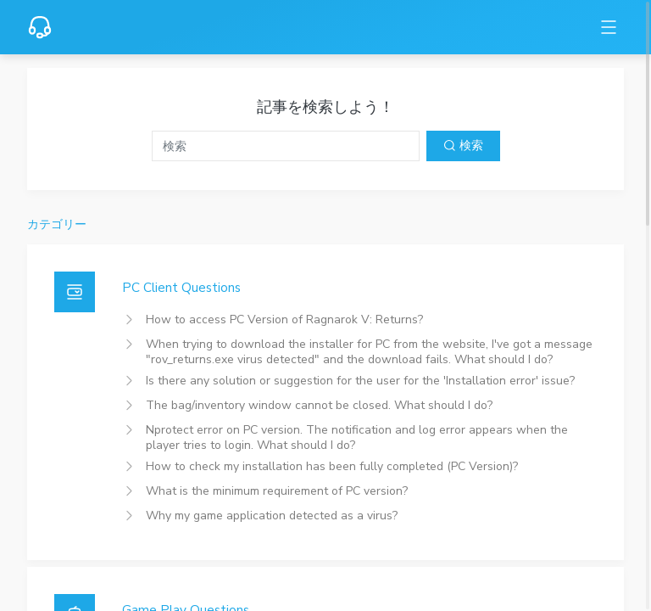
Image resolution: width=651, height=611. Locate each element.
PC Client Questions (181, 287)
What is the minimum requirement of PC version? (277, 491)
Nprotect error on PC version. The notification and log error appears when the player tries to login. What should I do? (357, 437)
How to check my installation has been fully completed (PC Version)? (332, 466)
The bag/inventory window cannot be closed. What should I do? (319, 405)
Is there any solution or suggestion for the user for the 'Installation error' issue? (360, 381)
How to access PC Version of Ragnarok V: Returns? (284, 319)
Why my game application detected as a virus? (272, 515)
